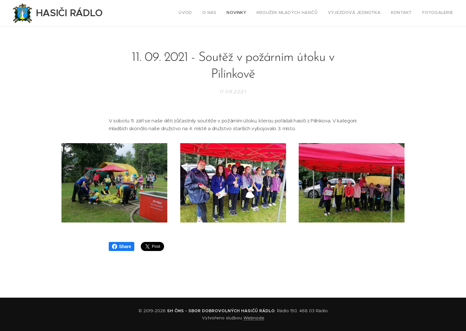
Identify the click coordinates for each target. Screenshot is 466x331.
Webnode (253, 318)
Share (121, 246)
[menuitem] (392, 13)
